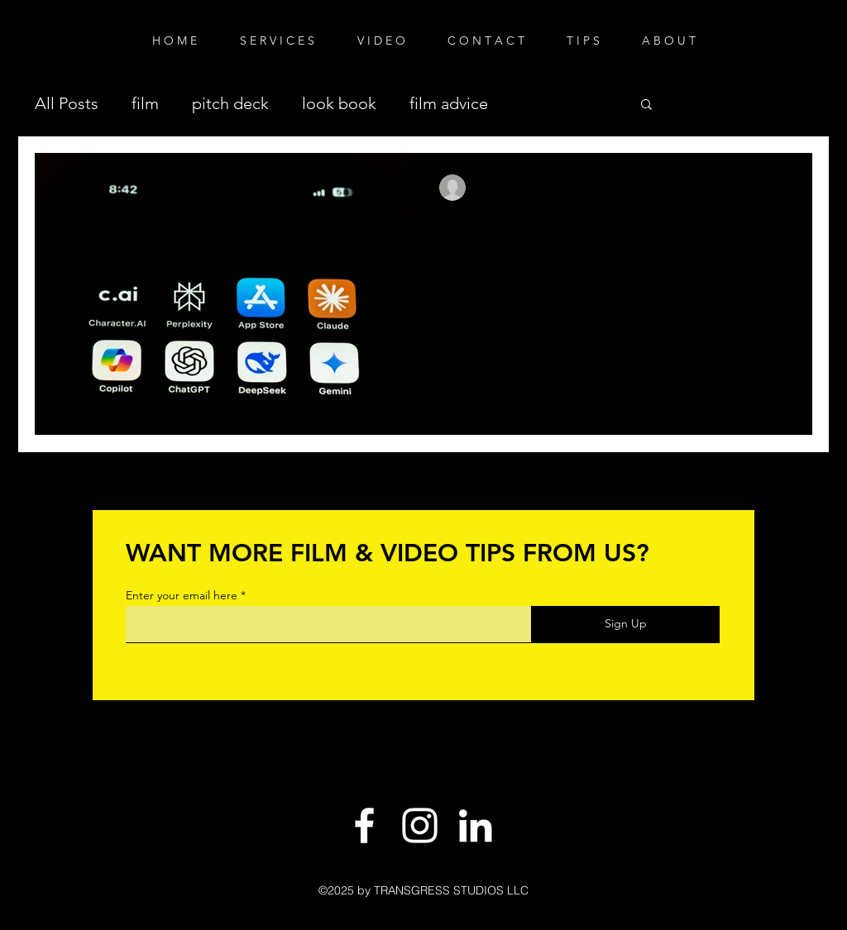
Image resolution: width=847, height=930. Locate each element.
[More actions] (779, 188)
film (145, 103)
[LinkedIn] (475, 825)
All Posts (66, 103)
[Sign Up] (625, 624)
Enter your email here (181, 595)
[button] (646, 105)
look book (339, 103)
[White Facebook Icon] (364, 825)
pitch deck (230, 103)
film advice (448, 103)
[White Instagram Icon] (419, 825)
